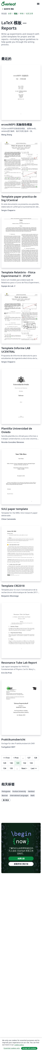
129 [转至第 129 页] (4, 763)
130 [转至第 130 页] (11, 763)
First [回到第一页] (6, 758)
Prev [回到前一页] (16, 758)
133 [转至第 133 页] (31, 763)
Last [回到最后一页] (34, 768)
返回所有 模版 (8, 9)
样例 (21, 13)
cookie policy (19, 1045)
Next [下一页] (24, 768)
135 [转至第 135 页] (11, 768)
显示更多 (6, 800)
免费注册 (21, 858)
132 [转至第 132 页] (24, 763)
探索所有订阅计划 (21, 864)
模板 (16, 13)
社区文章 (29, 13)
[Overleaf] (8, 4)
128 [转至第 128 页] (35, 758)
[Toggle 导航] (38, 4)
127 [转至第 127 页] (28, 758)
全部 (10, 13)
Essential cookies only (12, 1048)
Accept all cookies (29, 1048)
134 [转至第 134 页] (4, 768)
